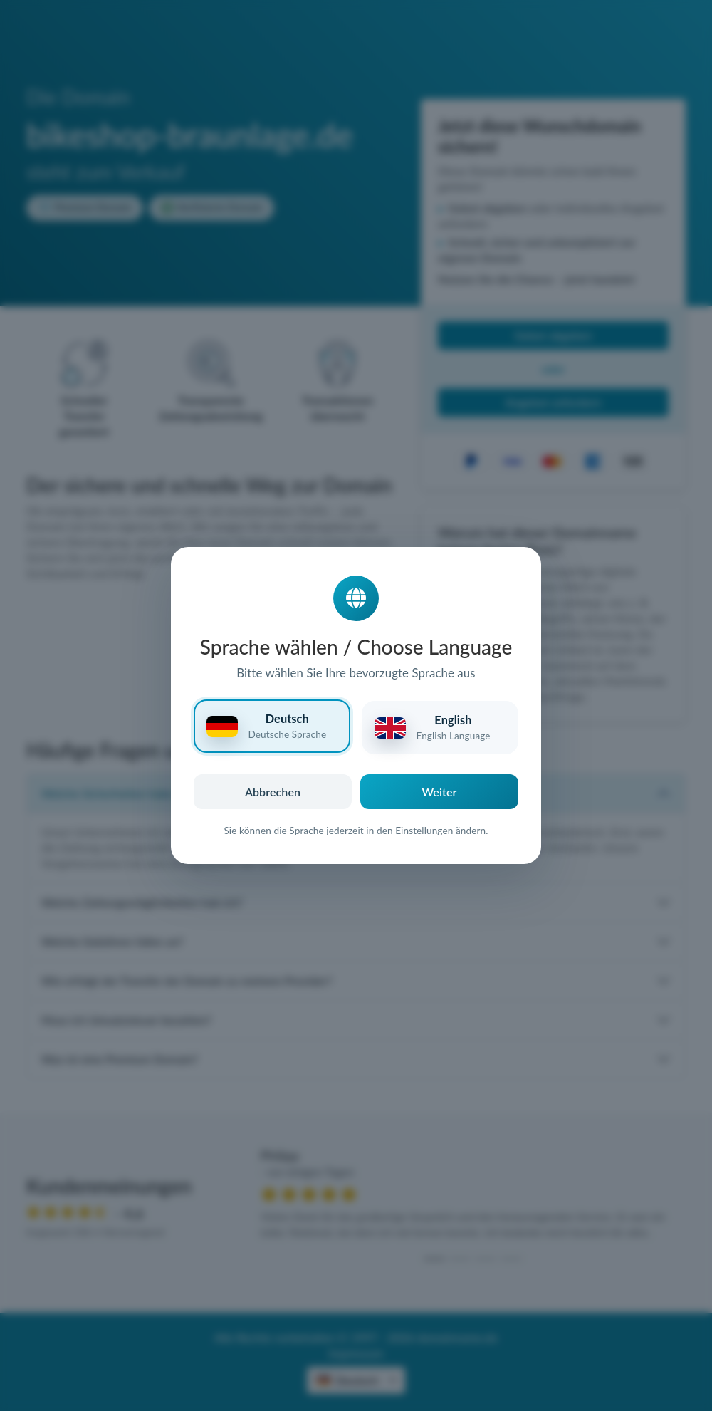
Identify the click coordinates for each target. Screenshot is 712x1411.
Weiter (439, 791)
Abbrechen (272, 791)
